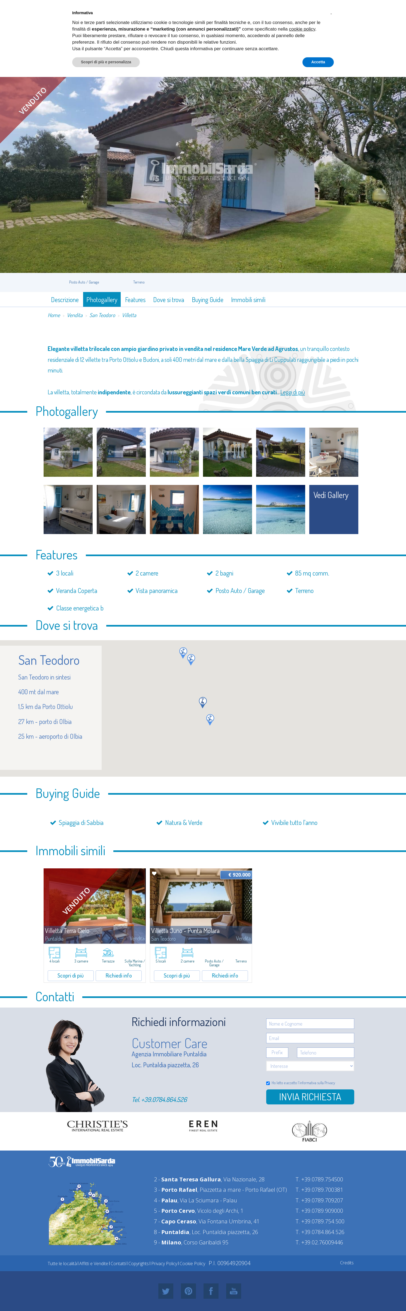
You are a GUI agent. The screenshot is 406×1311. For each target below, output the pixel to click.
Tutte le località (62, 1264)
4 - (165, 1200)
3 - (175, 1189)
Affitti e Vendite (93, 1264)
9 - (167, 1242)
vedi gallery (331, 495)
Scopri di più (70, 975)
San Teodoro (102, 314)
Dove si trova (168, 299)
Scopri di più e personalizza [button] (106, 62)
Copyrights (138, 1264)
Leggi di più (292, 392)
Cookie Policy (192, 1264)
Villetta (129, 314)
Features (135, 299)
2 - (187, 1179)
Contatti (118, 1264)
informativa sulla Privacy (317, 1082)
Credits (347, 1263)
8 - (171, 1232)
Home (54, 314)
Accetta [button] (318, 62)
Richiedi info (119, 975)
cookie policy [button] (302, 29)
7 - (175, 1221)
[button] (183, 653)
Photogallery (101, 299)
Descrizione (65, 299)
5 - (174, 1210)
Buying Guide (207, 299)
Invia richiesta (310, 1096)
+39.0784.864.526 (164, 1099)
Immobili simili (248, 299)
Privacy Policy (164, 1264)
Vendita (75, 314)
